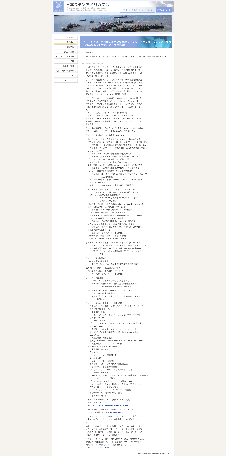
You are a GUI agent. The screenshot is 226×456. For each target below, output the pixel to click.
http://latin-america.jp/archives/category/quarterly (108, 405)
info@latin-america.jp (118, 412)
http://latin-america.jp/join (98, 447)
